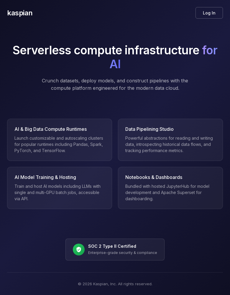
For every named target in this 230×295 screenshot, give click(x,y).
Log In (209, 12)
